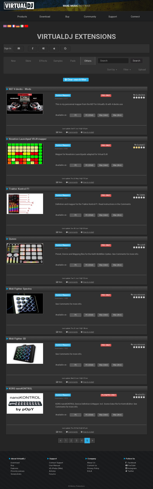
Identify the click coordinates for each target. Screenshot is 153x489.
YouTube (130, 465)
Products (22, 16)
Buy (67, 16)
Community (90, 16)
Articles (52, 471)
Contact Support (56, 463)
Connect (135, 16)
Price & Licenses (17, 471)
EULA (89, 471)
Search (136, 60)
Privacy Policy (93, 468)
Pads (73, 61)
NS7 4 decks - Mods (20, 89)
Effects (43, 61)
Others (87, 61)
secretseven (139, 294)
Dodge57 (141, 145)
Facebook (131, 463)
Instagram (131, 468)
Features (14, 468)
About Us (91, 463)
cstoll (142, 244)
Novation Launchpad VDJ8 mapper (28, 139)
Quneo (12, 239)
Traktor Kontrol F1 (19, 189)
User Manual (54, 465)
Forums (52, 474)
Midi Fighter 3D (17, 338)
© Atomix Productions (76, 486)
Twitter (130, 471)
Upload (142, 69)
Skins (28, 61)
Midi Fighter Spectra (20, 289)
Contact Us (92, 465)
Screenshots (16, 474)
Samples (58, 61)
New (13, 61)
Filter (127, 69)
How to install (88, 132)
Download (45, 16)
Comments (73, 132)
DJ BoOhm (140, 95)
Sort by (112, 69)
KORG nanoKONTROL (20, 388)
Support (113, 16)
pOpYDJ (141, 394)
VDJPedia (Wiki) (56, 468)
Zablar (142, 195)
